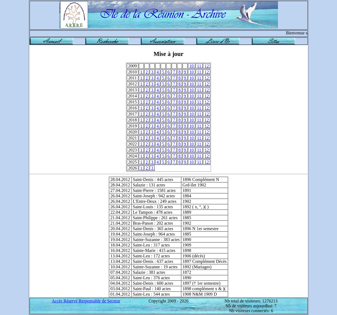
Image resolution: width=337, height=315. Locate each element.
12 (207, 66)
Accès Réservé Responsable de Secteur (86, 301)
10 (192, 66)
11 (199, 66)
